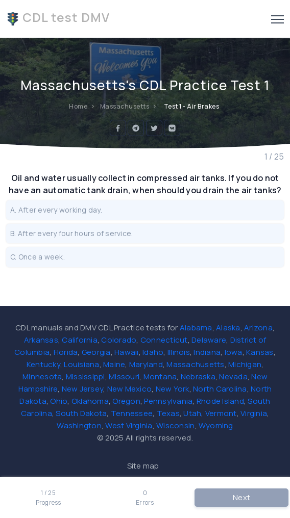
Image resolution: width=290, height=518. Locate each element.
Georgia (96, 352)
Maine (114, 364)
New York (172, 388)
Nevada (233, 376)
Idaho (152, 352)
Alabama (196, 327)
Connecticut (164, 339)
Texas (168, 413)
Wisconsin (175, 425)
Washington (79, 425)
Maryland (146, 364)
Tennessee (132, 413)
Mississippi (85, 376)
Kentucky (43, 364)
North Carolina (220, 388)
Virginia (253, 413)
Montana (160, 376)
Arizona (258, 327)
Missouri (124, 376)
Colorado (118, 339)
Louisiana (81, 364)
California (80, 339)
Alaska (228, 327)
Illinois (178, 352)
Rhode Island (220, 401)
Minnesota (42, 376)
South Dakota (81, 413)
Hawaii (126, 352)
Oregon (126, 401)
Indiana (207, 352)
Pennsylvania (168, 401)
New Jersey (83, 388)
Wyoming (216, 425)
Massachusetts (195, 364)
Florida (66, 352)
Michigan (244, 364)
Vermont (221, 413)
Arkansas (41, 339)
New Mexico (129, 388)
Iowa (234, 352)
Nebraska (198, 376)
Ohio (58, 401)
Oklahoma (90, 401)
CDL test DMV (58, 17)
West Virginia (128, 425)
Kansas (260, 352)
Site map (143, 465)
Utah (192, 413)
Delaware (208, 339)
